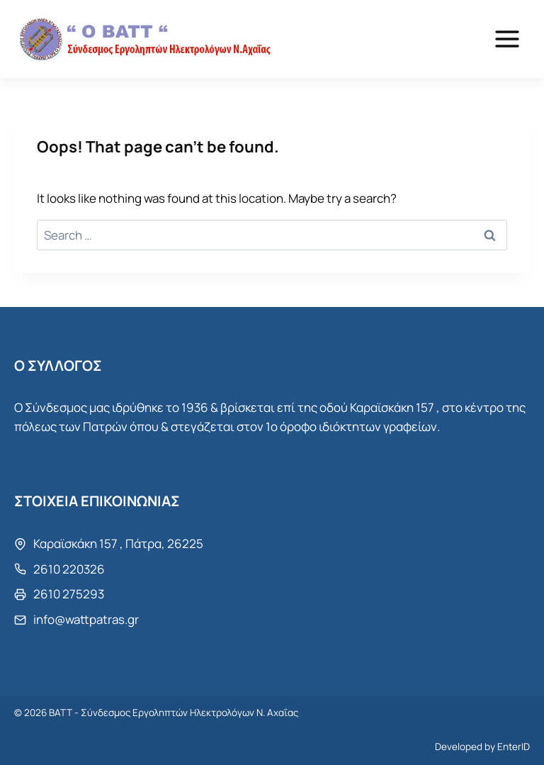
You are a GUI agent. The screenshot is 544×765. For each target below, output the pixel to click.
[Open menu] (507, 39)
